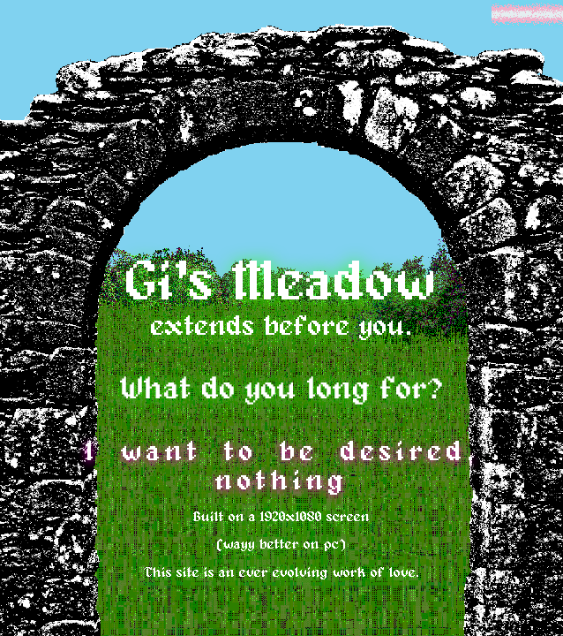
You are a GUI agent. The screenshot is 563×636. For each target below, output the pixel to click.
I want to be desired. (282, 452)
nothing (282, 481)
